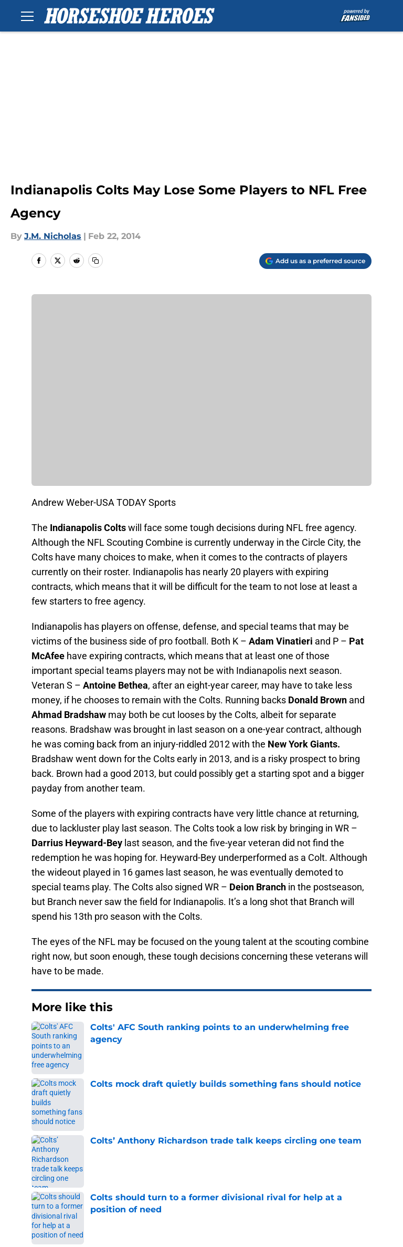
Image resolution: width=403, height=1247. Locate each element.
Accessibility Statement (324, 1151)
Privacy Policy (303, 1132)
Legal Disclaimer (223, 1151)
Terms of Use (57, 1151)
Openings (121, 1112)
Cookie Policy (129, 1151)
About (42, 1112)
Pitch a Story (215, 1132)
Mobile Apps (55, 1132)
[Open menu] (27, 15)
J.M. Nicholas (52, 236)
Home (43, 1039)
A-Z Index (49, 1171)
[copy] (95, 260)
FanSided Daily (133, 1132)
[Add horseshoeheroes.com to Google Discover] (315, 261)
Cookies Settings (137, 1171)
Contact (205, 1112)
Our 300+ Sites (305, 1112)
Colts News (87, 1039)
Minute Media (78, 1199)
